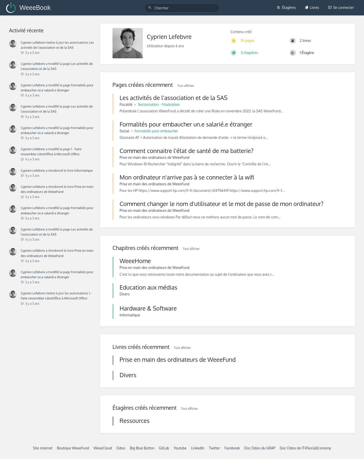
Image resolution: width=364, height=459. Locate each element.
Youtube (180, 448)
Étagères (286, 7)
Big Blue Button (142, 448)
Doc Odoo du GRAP (259, 448)
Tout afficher (185, 86)
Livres (312, 7)
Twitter (214, 448)
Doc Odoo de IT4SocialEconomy (305, 448)
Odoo (120, 448)
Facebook (232, 448)
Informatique (83, 170)
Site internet (42, 448)
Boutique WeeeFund (73, 448)
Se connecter (341, 7)
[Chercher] (150, 8)
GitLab (164, 448)
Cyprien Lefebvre (33, 42)
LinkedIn (197, 448)
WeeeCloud (103, 448)
